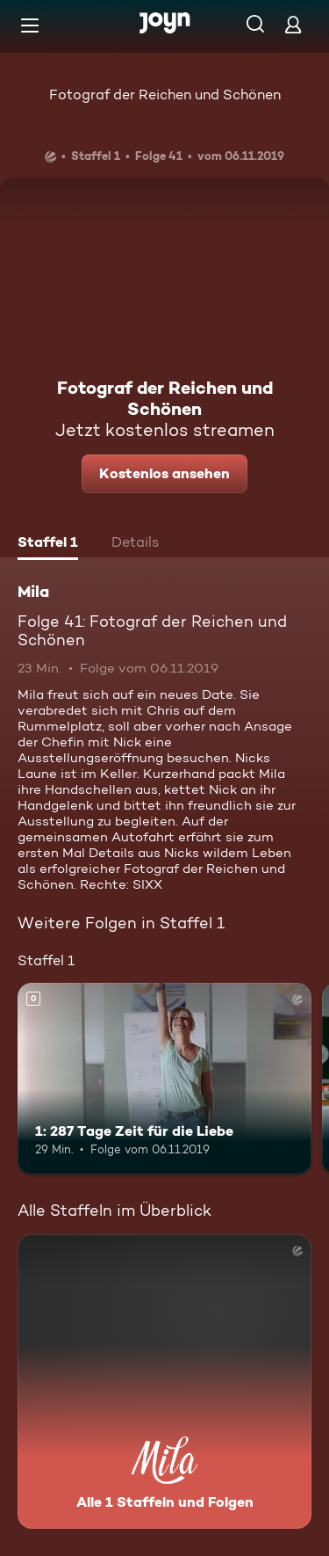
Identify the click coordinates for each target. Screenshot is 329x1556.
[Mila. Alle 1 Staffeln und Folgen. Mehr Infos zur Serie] (164, 1381)
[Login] (293, 24)
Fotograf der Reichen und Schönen (165, 94)
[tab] (48, 544)
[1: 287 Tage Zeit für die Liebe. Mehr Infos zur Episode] (164, 1078)
